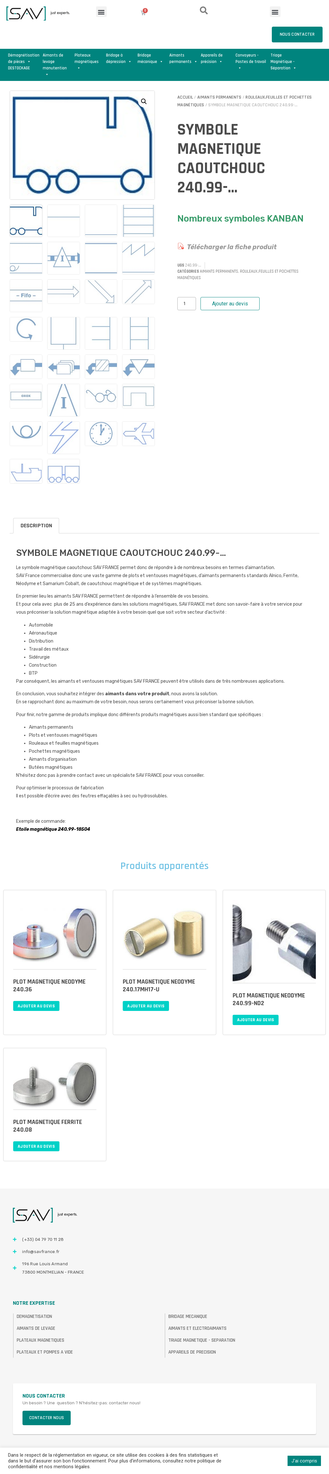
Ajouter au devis (230, 304)
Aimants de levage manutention (55, 59)
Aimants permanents (183, 58)
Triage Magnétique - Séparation (284, 59)
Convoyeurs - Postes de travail (251, 59)
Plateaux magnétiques (87, 59)
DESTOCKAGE (19, 68)
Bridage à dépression (119, 58)
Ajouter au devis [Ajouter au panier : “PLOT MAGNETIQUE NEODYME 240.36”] (36, 1006)
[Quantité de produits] (186, 303)
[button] (101, 11)
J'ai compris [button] (304, 1461)
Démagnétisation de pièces (24, 58)
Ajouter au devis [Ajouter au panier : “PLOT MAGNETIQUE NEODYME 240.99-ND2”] (255, 1020)
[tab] (36, 526)
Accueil (185, 97)
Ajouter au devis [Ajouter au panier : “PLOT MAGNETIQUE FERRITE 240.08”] (36, 1146)
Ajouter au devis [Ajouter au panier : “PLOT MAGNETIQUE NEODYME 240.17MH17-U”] (145, 1006)
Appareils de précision (212, 58)
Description (36, 525)
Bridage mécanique (150, 58)
